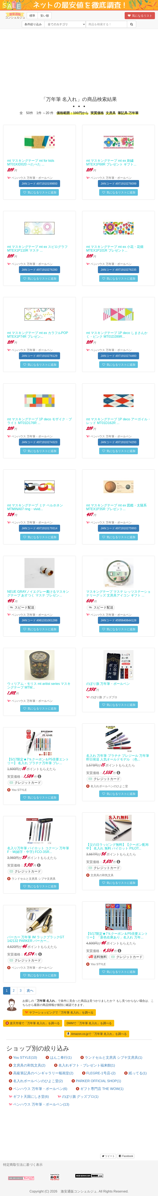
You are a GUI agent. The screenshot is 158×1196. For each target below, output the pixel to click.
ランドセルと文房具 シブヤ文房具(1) (111, 1058)
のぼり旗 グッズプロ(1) (78, 1097)
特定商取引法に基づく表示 (23, 1164)
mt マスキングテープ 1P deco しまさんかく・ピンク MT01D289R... (117, 334)
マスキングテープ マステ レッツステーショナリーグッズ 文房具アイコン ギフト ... (118, 593)
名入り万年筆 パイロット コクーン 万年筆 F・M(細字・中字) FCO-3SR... (38, 850)
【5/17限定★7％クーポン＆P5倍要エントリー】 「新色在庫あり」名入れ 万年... (117, 935)
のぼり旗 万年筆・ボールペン (108, 683)
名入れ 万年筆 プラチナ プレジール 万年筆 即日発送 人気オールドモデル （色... (117, 757)
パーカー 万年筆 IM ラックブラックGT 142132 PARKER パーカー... (35, 939)
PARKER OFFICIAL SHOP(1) (96, 1081)
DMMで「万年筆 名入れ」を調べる (89, 1023)
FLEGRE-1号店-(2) (99, 1073)
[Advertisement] (79, 61)
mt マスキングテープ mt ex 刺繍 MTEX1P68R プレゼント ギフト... (111, 162)
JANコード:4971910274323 (39, 442)
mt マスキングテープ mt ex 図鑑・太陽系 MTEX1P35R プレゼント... (116, 507)
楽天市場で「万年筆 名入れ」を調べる (33, 1023)
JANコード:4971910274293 (118, 442)
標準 (32, 15)
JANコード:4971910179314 (39, 528)
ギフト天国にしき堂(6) (29, 1097)
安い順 (44, 15)
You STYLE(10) (23, 1058)
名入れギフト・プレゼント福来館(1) (84, 1065)
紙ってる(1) (135, 1073)
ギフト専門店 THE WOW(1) (99, 1089)
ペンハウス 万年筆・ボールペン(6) (38, 1089)
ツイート (108, 1156)
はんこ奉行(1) (59, 1058)
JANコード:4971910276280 (39, 269)
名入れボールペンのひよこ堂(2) (36, 1081)
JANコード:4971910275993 (118, 528)
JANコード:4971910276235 (118, 269)
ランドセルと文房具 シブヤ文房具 (34, 878)
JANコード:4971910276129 (39, 355)
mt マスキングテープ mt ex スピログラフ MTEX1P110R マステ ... (37, 248)
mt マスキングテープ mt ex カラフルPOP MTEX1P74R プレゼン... (37, 334)
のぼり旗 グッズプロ (104, 697)
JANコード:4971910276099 (118, 183)
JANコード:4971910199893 (39, 183)
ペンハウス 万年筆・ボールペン (32, 177)
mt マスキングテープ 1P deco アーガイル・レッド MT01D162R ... (118, 421)
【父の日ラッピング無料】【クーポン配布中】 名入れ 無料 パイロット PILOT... (117, 846)
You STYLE (19, 790)
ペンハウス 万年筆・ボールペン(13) (39, 1104)
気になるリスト (139, 15)
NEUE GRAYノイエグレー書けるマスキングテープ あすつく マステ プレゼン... (38, 593)
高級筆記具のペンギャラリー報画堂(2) (41, 1073)
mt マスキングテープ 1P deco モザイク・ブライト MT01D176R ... (39, 421)
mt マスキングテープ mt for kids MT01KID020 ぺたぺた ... (30, 162)
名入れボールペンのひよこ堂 (109, 786)
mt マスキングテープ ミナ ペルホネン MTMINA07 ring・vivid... (35, 507)
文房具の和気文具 (102, 875)
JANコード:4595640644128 (118, 620)
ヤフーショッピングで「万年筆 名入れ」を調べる (59, 1012)
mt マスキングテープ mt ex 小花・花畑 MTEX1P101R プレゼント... (114, 248)
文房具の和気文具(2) (27, 1065)
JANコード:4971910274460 (118, 355)
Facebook (125, 1156)
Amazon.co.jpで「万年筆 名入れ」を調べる (97, 1033)
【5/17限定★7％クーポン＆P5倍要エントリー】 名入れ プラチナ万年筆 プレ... (38, 761)
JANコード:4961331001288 (39, 620)
